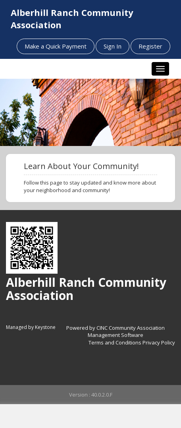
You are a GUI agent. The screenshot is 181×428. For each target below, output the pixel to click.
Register (150, 46)
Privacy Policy (158, 342)
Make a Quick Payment (56, 46)
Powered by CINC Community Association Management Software (115, 331)
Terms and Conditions (115, 342)
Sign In (112, 46)
